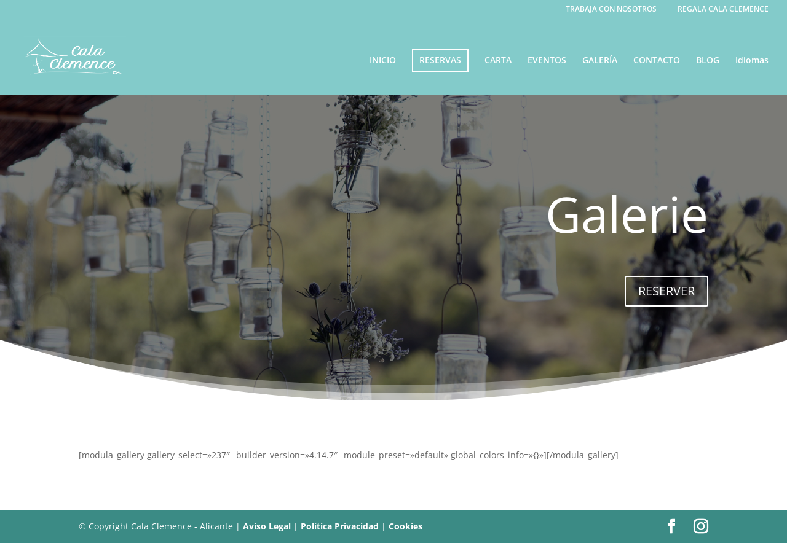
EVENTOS (547, 61)
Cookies (405, 526)
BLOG (707, 61)
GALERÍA (599, 61)
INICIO (383, 61)
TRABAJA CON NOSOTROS (611, 10)
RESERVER (666, 291)
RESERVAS (440, 60)
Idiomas (752, 61)
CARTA (498, 61)
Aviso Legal (267, 526)
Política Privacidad (340, 526)
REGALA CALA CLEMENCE (723, 10)
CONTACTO (656, 61)
